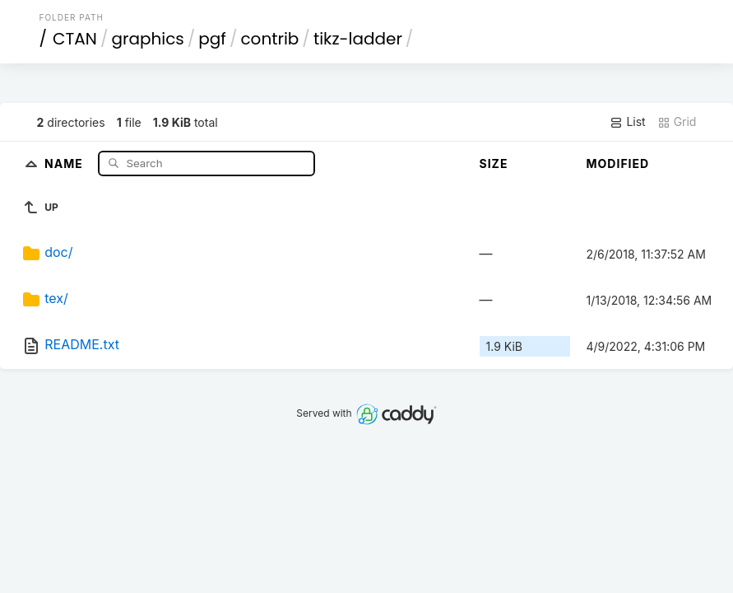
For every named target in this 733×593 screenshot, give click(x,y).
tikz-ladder (357, 38)
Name (65, 163)
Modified (618, 163)
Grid (677, 121)
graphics (147, 38)
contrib (269, 38)
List (627, 121)
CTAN (75, 38)
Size (494, 163)
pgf (212, 38)
